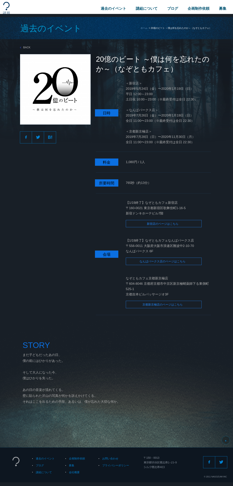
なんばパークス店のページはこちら (158, 263)
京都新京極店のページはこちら (156, 308)
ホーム (144, 28)
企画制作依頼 (197, 8)
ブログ (171, 8)
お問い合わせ (110, 462)
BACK (25, 47)
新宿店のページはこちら (156, 224)
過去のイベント (112, 8)
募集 (221, 8)
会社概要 (74, 475)
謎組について (146, 8)
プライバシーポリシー (115, 469)
